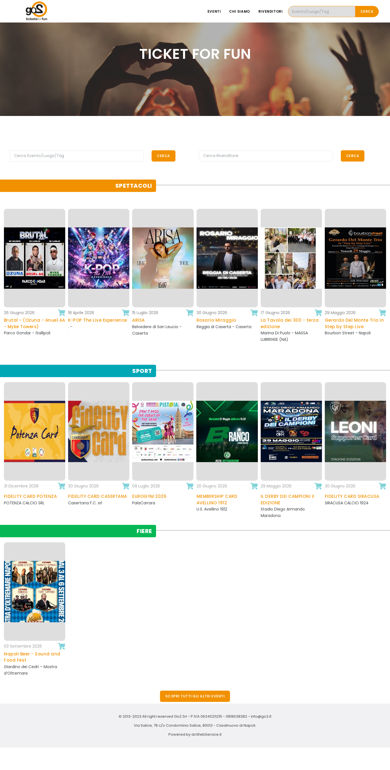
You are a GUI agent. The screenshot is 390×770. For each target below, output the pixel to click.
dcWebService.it (206, 734)
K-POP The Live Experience (97, 320)
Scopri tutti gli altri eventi (195, 696)
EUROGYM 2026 (149, 496)
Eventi (214, 11)
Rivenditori (270, 11)
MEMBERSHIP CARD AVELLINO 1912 (217, 499)
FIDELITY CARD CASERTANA (97, 496)
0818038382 (236, 716)
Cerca (367, 11)
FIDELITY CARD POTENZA (30, 496)
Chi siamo (239, 11)
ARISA (138, 320)
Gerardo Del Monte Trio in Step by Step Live (354, 323)
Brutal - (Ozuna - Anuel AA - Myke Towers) (34, 323)
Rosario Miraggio (216, 320)
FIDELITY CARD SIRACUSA (352, 496)
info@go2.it (261, 716)
